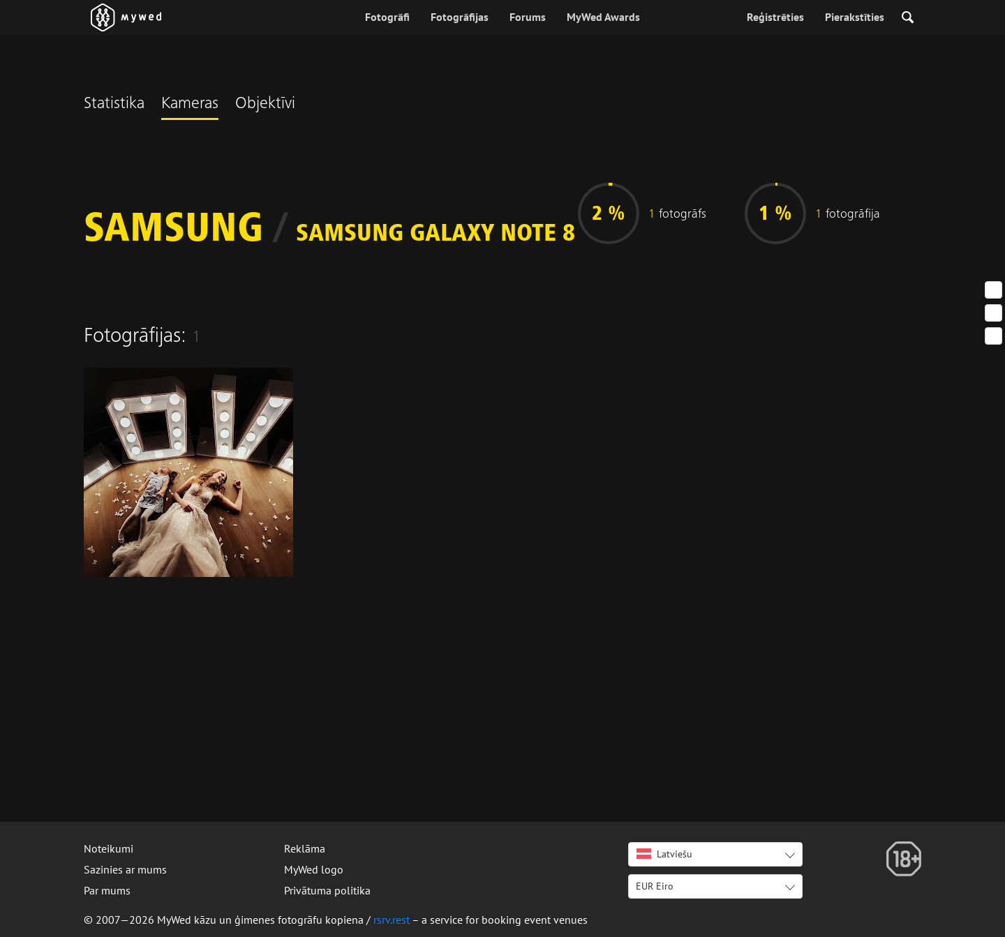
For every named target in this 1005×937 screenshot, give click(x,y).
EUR (654, 886)
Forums (527, 17)
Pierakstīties (854, 17)
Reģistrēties (775, 17)
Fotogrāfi (387, 17)
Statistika (114, 104)
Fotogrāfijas (460, 17)
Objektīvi (265, 104)
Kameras (189, 104)
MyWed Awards (603, 17)
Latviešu (664, 854)
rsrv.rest (391, 920)
